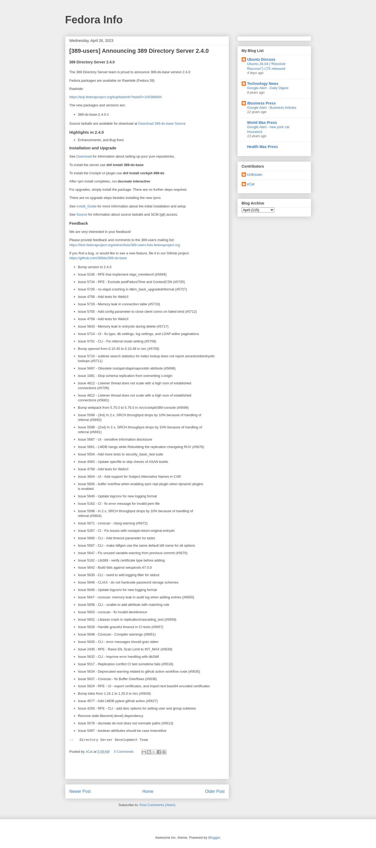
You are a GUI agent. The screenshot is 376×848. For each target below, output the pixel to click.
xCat (251, 184)
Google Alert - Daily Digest (268, 88)
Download (84, 156)
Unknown (254, 174)
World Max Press (262, 122)
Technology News (262, 83)
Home (147, 791)
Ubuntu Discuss (261, 59)
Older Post (215, 791)
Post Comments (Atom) (157, 805)
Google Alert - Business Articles (272, 108)
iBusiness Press (261, 103)
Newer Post (80, 791)
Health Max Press (262, 147)
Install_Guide (86, 206)
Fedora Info (94, 19)
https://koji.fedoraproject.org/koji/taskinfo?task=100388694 (115, 97)
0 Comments (124, 752)
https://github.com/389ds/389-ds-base (98, 258)
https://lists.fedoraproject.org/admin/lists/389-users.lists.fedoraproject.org (124, 245)
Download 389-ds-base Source (162, 123)
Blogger (214, 838)
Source (81, 214)
